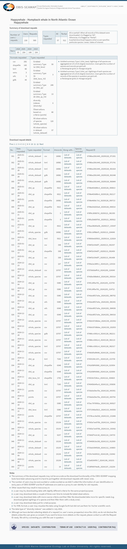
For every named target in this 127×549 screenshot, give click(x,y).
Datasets (35, 527)
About (83, 6)
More (121, 6)
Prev (11, 144)
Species (25, 527)
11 (35, 144)
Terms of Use (66, 527)
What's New (112, 6)
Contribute (92, 6)
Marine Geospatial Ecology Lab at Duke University (59, 546)
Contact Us (80, 527)
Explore (102, 6)
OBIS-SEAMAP (26, 7)
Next (41, 144)
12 (38, 144)
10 (32, 144)
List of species (79, 156)
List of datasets (67, 156)
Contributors (49, 527)
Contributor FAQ (106, 527)
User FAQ (92, 527)
